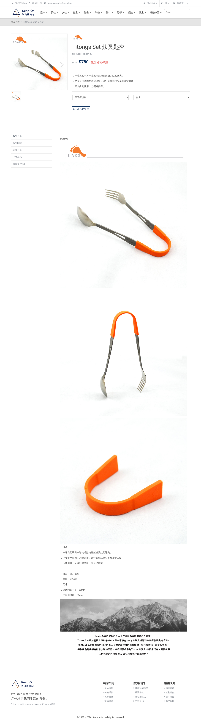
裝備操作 (108, 692)
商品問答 (17, 143)
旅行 (110, 12)
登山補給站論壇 (48, 704)
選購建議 (108, 701)
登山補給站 (150, 3)
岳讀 (132, 12)
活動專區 (156, 12)
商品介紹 (17, 136)
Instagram (36, 704)
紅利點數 (169, 692)
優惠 (143, 12)
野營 (121, 12)
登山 (88, 12)
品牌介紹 (17, 150)
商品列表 (15, 22)
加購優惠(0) (19, 164)
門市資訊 (138, 701)
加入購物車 (81, 109)
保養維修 (108, 696)
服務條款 (138, 692)
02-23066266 (19, 3)
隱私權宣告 (139, 696)
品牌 (44, 12)
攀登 (99, 12)
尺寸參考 (17, 157)
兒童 (77, 12)
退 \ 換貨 (169, 696)
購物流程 (169, 688)
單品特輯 (108, 688)
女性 (66, 12)
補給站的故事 (140, 688)
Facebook (26, 704)
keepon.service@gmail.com (58, 3)
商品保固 (169, 701)
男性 (55, 12)
